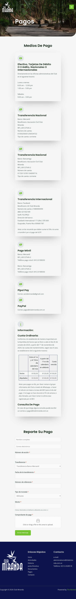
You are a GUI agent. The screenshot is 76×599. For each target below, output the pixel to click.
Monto (18, 502)
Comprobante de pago (24, 515)
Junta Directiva (33, 566)
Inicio (30, 557)
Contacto (31, 575)
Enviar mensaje (22, 533)
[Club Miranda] (7, 7)
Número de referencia (24, 482)
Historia (31, 563)
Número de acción (22, 452)
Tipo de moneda (21, 492)
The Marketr (71, 590)
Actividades (32, 560)
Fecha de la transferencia (25, 472)
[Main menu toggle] (71, 7)
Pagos (30, 572)
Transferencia (20, 462)
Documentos (32, 569)
